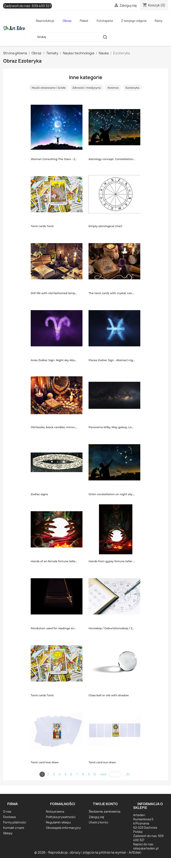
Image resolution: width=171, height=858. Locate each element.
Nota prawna (55, 811)
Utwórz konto (98, 822)
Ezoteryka (132, 87)
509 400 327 (41, 6)
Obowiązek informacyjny (63, 828)
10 (94, 774)
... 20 (127, 774)
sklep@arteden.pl (145, 848)
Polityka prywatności (60, 817)
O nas (7, 811)
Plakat (84, 21)
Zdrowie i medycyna (86, 87)
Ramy (158, 21)
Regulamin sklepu (58, 822)
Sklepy (8, 833)
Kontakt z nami (13, 828)
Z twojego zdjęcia (133, 21)
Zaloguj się (96, 817)
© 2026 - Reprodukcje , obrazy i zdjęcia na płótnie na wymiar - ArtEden (87, 852)
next (103, 774)
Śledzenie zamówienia (104, 811)
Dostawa (9, 817)
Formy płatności (14, 822)
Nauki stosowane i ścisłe (48, 87)
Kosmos (113, 87)
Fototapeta (105, 21)
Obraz (67, 21)
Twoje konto (105, 804)
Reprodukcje (45, 21)
